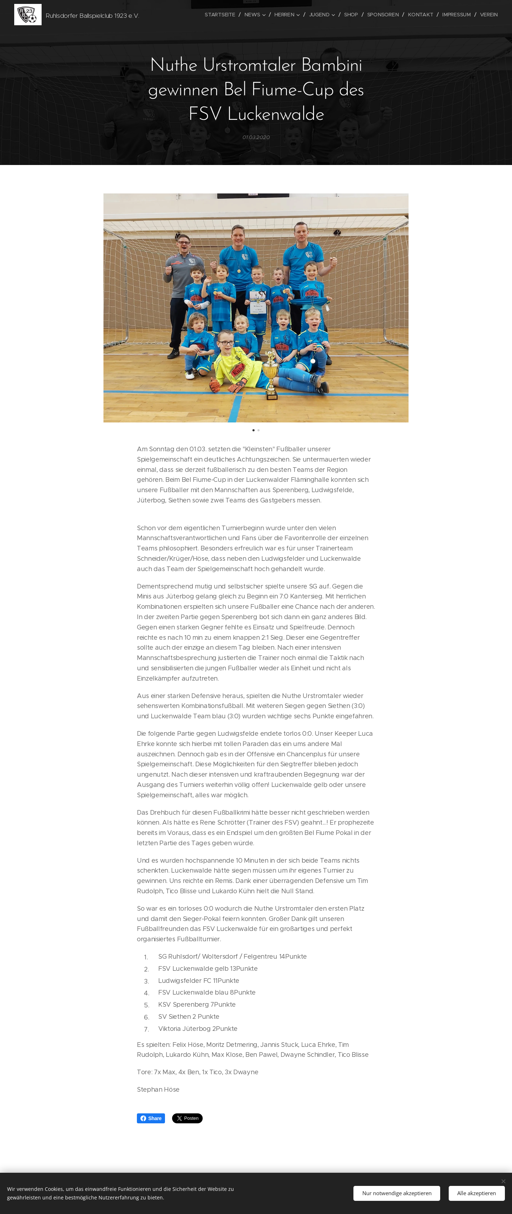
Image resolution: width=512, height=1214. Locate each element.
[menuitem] (225, 14)
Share (150, 1118)
